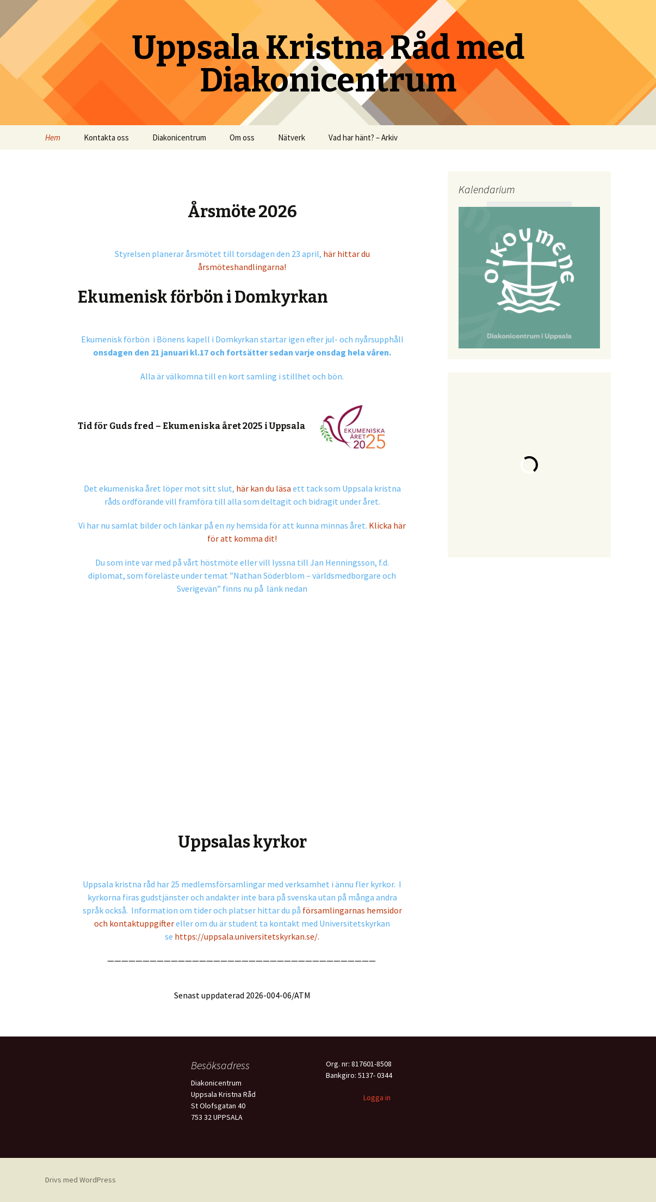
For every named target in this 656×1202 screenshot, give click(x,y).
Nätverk (291, 137)
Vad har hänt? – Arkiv (363, 137)
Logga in (377, 1097)
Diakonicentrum (179, 137)
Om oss (242, 137)
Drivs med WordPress (80, 1180)
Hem (52, 137)
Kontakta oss (106, 137)
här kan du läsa (263, 488)
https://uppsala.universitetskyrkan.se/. (247, 936)
